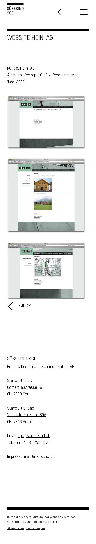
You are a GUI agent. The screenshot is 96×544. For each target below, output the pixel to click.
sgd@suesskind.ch (34, 436)
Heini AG (27, 68)
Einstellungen (35, 528)
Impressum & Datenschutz (30, 457)
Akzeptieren (15, 528)
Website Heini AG (30, 38)
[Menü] (83, 12)
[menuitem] (83, 12)
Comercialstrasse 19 (24, 388)
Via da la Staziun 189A (26, 415)
